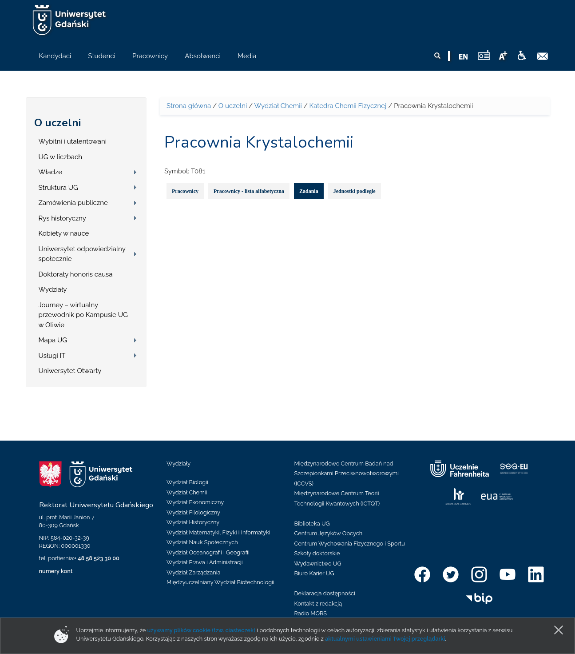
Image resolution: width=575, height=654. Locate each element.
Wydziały (53, 289)
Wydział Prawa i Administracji (205, 562)
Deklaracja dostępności (324, 593)
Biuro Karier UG (314, 573)
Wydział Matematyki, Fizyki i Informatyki (218, 532)
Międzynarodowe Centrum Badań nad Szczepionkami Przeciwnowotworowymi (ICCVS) (346, 473)
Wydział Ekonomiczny (195, 502)
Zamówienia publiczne (73, 203)
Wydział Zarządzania (193, 572)
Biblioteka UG (312, 523)
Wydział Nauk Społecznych (202, 542)
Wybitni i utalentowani (73, 141)
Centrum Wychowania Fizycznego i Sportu (349, 543)
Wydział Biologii (187, 482)
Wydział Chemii (277, 106)
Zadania (308, 191)
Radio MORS (310, 613)
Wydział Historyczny (193, 522)
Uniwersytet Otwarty (70, 371)
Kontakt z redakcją (318, 603)
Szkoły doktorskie (317, 553)
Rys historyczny (62, 218)
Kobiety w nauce (64, 233)
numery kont (56, 571)
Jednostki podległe (354, 191)
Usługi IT (52, 356)
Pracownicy (185, 191)
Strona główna (189, 106)
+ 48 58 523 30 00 (96, 558)
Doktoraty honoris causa (76, 274)
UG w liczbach (60, 157)
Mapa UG (53, 340)
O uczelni (57, 123)
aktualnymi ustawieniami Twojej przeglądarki (385, 638)
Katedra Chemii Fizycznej (348, 106)
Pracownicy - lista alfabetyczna (249, 191)
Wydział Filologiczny (193, 512)
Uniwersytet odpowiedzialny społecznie (82, 254)
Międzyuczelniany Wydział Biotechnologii (220, 582)
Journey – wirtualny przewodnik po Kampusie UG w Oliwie (83, 315)
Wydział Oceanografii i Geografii (208, 552)
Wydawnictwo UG (317, 563)
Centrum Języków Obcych (328, 533)
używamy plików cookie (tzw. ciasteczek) (201, 630)
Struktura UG (58, 188)
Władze (51, 172)
